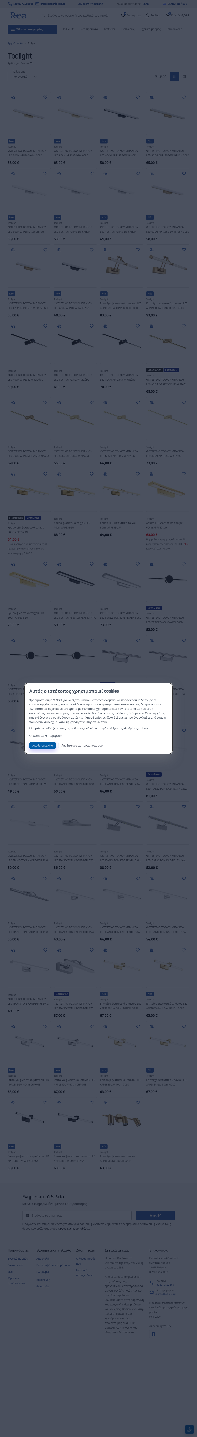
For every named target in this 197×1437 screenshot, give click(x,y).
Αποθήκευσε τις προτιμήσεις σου (82, 745)
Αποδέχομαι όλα (42, 745)
